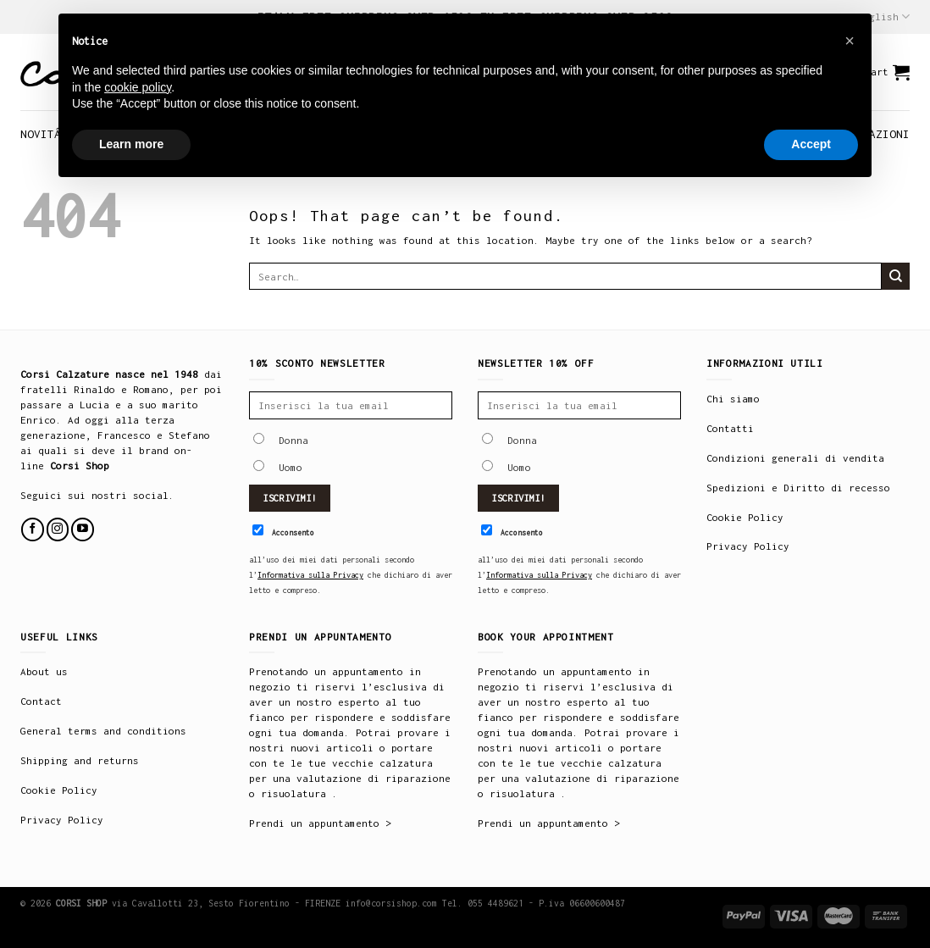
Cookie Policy (744, 517)
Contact (41, 701)
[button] (849, 40)
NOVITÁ (40, 134)
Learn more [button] (131, 144)
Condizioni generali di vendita (795, 457)
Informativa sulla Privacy (310, 574)
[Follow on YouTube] (82, 529)
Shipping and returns (79, 760)
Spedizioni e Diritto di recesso (798, 487)
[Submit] (896, 276)
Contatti (730, 428)
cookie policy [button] (137, 87)
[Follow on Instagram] (58, 529)
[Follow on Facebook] (32, 529)
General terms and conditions (103, 730)
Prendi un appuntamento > (320, 823)
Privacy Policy (747, 546)
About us (44, 671)
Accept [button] (811, 144)
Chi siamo (733, 398)
